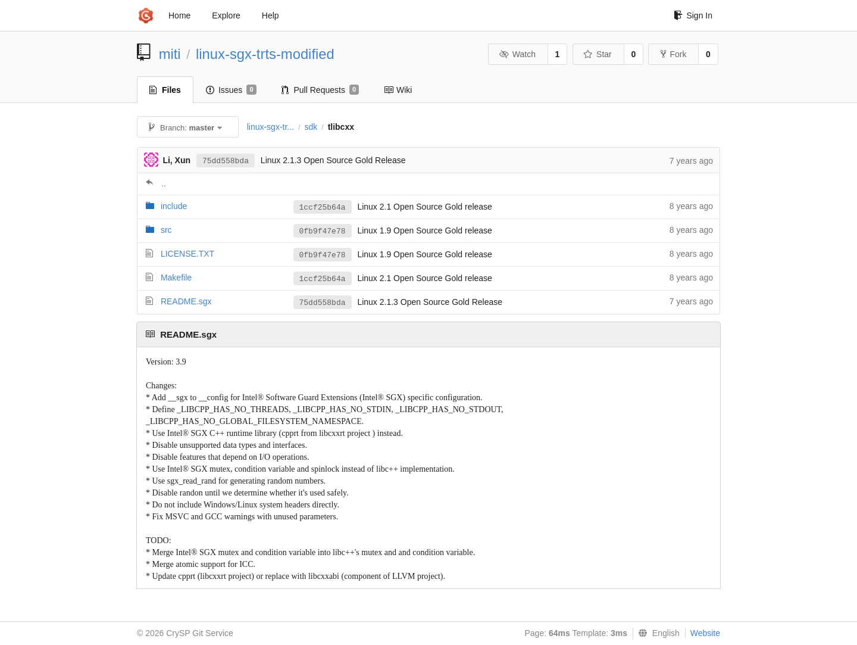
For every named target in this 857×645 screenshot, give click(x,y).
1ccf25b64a (322, 207)
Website (705, 633)
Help (270, 15)
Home (179, 15)
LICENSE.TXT (187, 253)
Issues (231, 90)
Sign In (693, 15)
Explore (226, 15)
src (166, 230)
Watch (517, 54)
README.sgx (186, 301)
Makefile (176, 277)
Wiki (398, 90)
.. (163, 183)
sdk (310, 127)
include (174, 206)
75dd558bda (225, 161)
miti (170, 54)
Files (165, 90)
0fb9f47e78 (322, 231)
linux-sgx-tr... (270, 127)
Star (597, 54)
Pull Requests (320, 90)
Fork (673, 54)
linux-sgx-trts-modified (265, 54)
